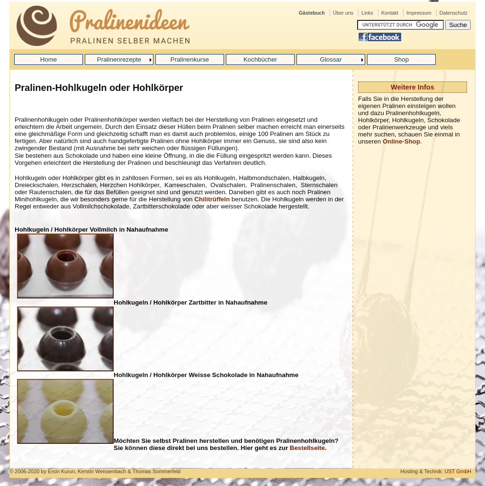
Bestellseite (307, 447)
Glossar (331, 59)
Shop (401, 59)
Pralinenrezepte (119, 59)
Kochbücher (260, 59)
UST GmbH (458, 471)
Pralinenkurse (190, 59)
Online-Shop (401, 141)
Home (48, 59)
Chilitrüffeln (212, 199)
